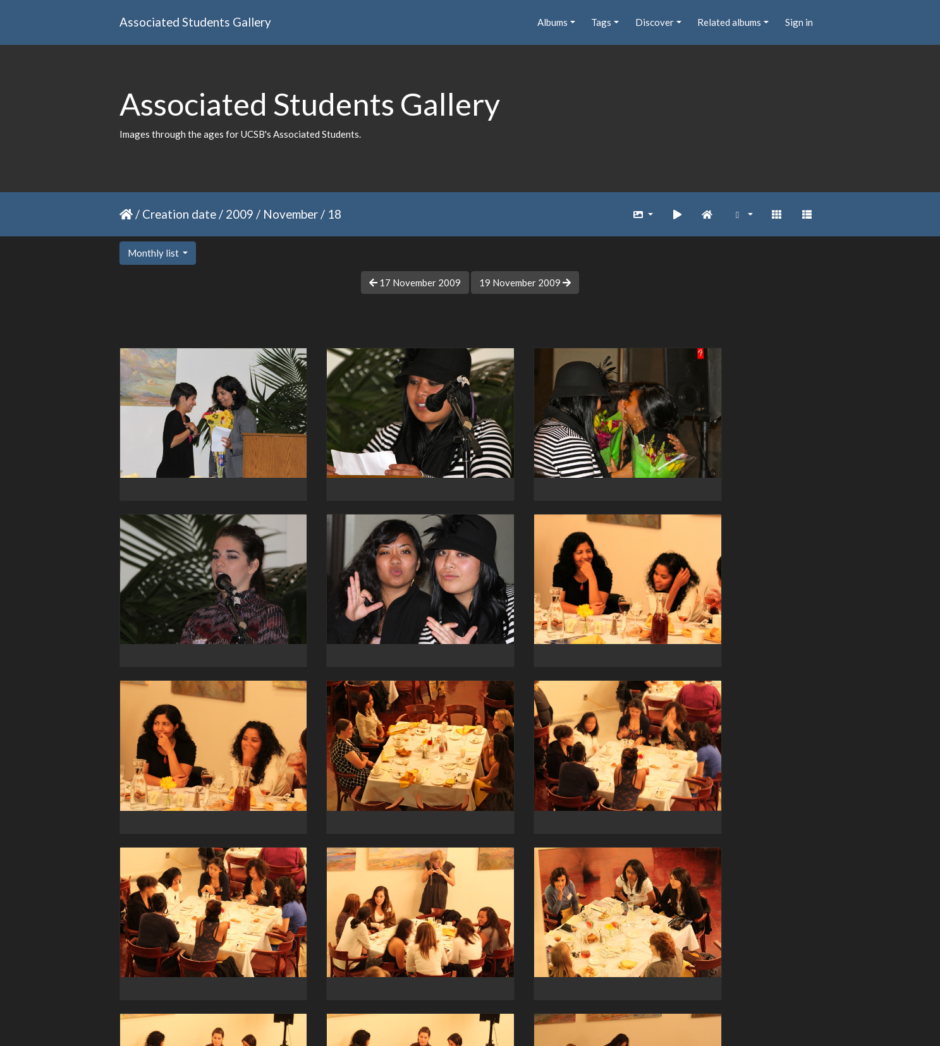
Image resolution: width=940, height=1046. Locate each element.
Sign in (799, 22)
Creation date (179, 214)
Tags (601, 22)
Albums (552, 22)
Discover (654, 22)
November (290, 214)
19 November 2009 (525, 282)
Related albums (729, 22)
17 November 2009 (415, 282)
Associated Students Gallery (195, 22)
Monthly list (154, 252)
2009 (239, 214)
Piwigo (496, 1019)
